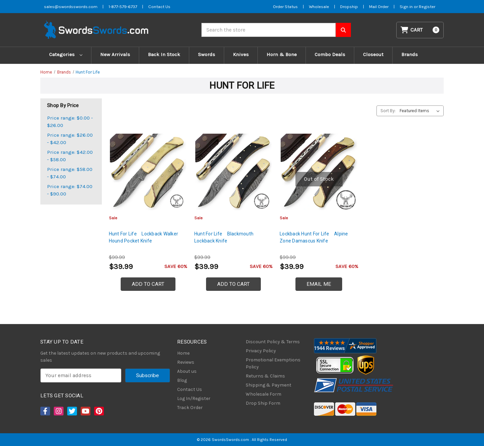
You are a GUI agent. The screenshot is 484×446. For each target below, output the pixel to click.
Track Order (190, 407)
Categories (65, 54)
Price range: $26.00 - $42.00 (70, 139)
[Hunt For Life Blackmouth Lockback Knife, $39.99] (233, 172)
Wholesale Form (263, 394)
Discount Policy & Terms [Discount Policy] (273, 342)
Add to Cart (148, 284)
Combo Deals (330, 54)
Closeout (373, 54)
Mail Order (379, 6)
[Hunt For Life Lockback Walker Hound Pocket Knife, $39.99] (148, 172)
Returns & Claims (265, 376)
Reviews (185, 362)
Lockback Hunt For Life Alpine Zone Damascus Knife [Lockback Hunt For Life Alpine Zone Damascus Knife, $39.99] (314, 237)
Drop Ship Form (263, 403)
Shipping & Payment (268, 385)
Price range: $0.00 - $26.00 (70, 122)
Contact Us (189, 389)
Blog (182, 380)
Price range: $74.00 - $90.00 (69, 190)
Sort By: (388, 110)
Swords (206, 54)
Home (183, 353)
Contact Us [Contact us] (159, 6)
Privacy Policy (261, 351)
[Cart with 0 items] (420, 30)
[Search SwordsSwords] (343, 30)
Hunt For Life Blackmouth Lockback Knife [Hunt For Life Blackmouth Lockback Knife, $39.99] (223, 237)
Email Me (319, 284)
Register (427, 6)
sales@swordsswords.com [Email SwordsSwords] (70, 6)
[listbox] (421, 111)
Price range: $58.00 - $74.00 (69, 173)
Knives (241, 54)
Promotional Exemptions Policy (273, 363)
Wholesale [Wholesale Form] (319, 6)
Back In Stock (164, 54)
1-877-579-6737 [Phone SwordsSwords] (123, 6)
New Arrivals (115, 54)
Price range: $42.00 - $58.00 (70, 156)
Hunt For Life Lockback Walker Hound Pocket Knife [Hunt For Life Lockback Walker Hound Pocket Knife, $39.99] (143, 237)
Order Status (285, 6)
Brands (409, 54)
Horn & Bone (282, 54)
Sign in (407, 6)
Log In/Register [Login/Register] (193, 398)
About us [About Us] (187, 371)
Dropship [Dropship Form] (349, 6)
